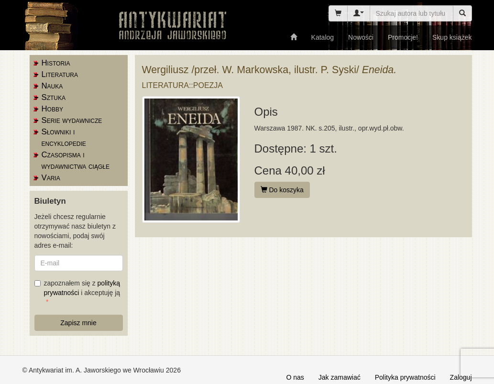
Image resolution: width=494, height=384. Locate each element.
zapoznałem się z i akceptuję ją (77, 287)
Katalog (322, 37)
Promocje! (403, 37)
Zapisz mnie (78, 323)
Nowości (360, 37)
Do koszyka (282, 190)
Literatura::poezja (182, 85)
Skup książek (452, 37)
